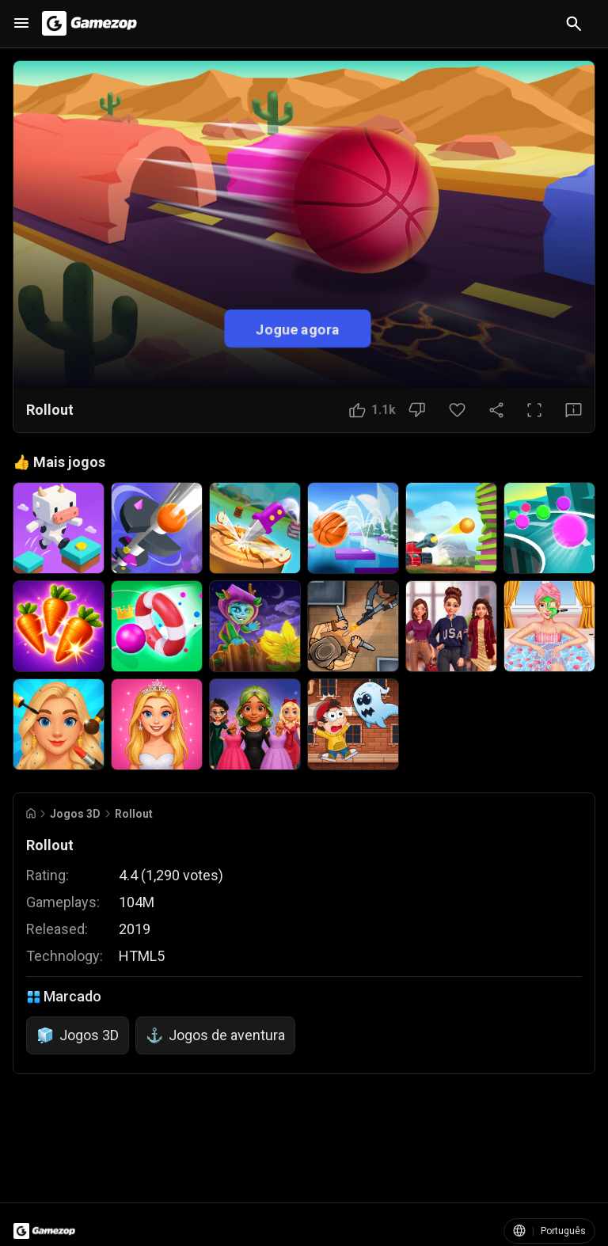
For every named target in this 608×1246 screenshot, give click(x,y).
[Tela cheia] (534, 410)
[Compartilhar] (496, 410)
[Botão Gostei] (372, 410)
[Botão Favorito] (457, 410)
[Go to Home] (31, 813)
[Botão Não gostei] (417, 410)
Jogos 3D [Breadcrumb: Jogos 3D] (75, 813)
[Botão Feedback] (573, 410)
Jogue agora (298, 328)
